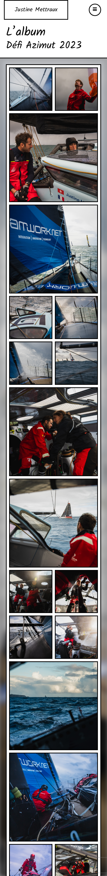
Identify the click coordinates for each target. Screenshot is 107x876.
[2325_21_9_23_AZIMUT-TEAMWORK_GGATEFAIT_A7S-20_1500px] (53, 157)
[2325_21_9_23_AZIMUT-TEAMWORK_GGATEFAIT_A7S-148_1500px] (53, 522)
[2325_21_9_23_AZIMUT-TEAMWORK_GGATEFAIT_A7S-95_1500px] (30, 363)
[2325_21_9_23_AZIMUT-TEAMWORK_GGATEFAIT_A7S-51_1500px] (30, 317)
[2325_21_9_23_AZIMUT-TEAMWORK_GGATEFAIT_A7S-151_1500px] (30, 591)
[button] (95, 10)
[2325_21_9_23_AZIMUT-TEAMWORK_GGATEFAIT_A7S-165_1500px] (30, 637)
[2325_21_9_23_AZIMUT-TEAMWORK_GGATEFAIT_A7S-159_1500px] (76, 591)
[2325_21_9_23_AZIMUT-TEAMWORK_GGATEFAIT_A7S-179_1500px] (53, 705)
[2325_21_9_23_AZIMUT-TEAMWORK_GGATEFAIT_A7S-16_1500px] (76, 89)
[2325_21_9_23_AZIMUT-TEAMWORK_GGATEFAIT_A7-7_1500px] (30, 89)
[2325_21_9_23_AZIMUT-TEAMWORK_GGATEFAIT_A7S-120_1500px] (53, 431)
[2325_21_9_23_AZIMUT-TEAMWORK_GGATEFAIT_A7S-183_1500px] (53, 796)
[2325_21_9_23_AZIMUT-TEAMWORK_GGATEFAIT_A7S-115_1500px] (76, 363)
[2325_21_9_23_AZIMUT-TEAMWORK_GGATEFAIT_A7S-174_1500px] (76, 637)
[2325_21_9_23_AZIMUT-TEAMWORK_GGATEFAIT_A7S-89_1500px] (76, 317)
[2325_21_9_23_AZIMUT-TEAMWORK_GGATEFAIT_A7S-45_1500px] (53, 248)
